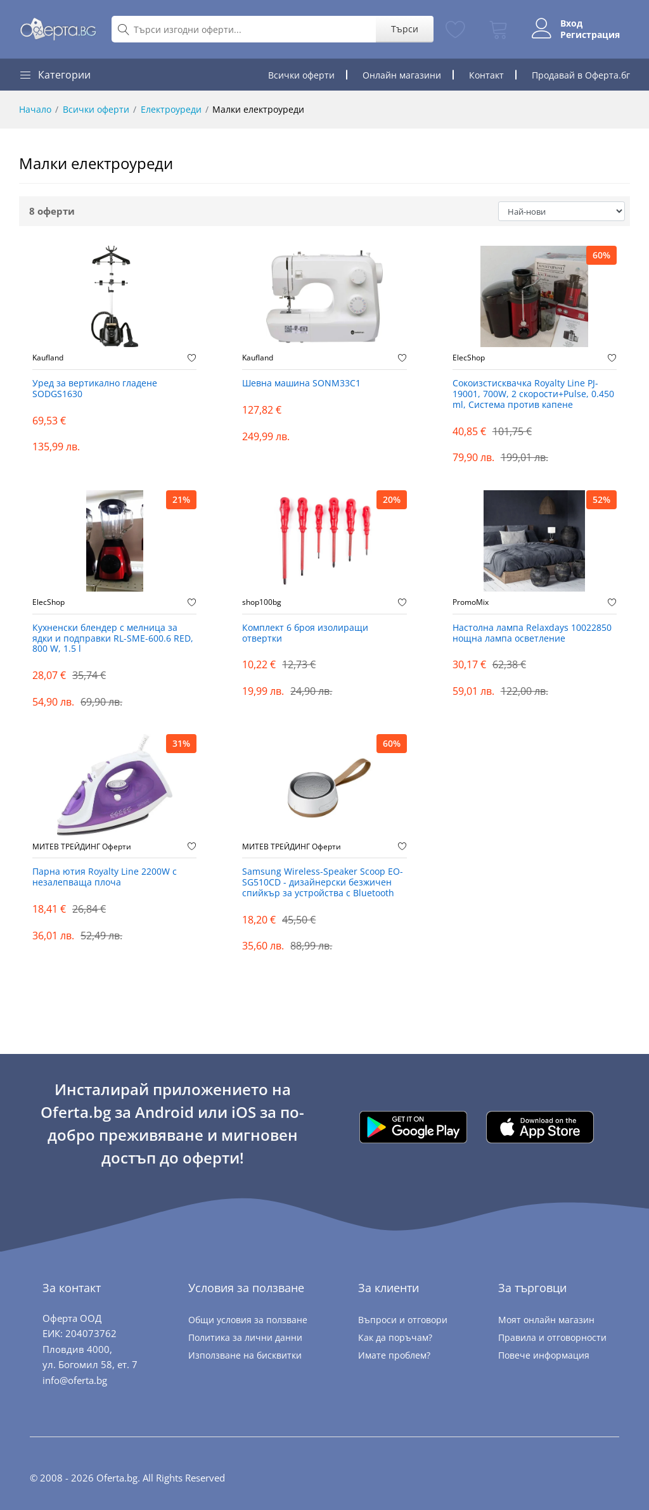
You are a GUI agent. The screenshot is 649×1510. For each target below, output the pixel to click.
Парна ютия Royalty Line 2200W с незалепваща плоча (104, 877)
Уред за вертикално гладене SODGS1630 (94, 389)
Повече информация (543, 1355)
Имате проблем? (394, 1355)
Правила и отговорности (552, 1337)
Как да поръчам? (395, 1337)
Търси (404, 29)
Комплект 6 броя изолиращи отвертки (305, 633)
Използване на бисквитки (245, 1355)
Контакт (486, 75)
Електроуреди (171, 109)
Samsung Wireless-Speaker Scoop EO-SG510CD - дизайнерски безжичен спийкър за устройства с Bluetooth (322, 882)
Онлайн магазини (402, 75)
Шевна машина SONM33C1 (301, 383)
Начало (35, 109)
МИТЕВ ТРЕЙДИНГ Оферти (81, 846)
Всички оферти (301, 75)
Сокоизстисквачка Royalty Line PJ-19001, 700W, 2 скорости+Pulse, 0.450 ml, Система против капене (533, 394)
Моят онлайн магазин (546, 1320)
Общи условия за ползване (247, 1320)
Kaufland (47, 357)
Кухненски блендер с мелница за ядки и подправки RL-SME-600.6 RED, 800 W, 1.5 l (112, 639)
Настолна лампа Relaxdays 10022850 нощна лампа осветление (532, 633)
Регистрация (590, 35)
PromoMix (471, 602)
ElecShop (469, 357)
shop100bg (261, 602)
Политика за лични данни (245, 1337)
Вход (571, 23)
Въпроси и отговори (402, 1320)
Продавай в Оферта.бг (581, 75)
